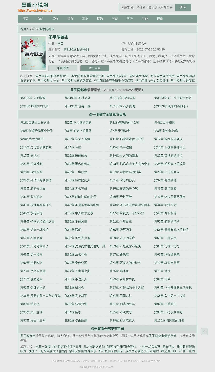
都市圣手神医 (139, 76)
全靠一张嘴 (43, 346)
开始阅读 (63, 68)
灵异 (130, 18)
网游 (100, 18)
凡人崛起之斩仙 (94, 346)
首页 (25, 18)
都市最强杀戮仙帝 (111, 351)
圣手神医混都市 (117, 76)
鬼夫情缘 (168, 346)
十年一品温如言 (149, 346)
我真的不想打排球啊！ (122, 346)
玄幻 (40, 18)
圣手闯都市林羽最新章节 (52, 76)
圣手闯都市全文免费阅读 (151, 80)
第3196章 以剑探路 (76, 49)
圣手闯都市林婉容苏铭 (76, 80)
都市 (70, 18)
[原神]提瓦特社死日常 (67, 346)
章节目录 (95, 68)
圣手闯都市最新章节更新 (88, 76)
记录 (160, 18)
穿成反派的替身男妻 (83, 351)
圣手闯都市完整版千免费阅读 (113, 80)
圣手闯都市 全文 (48, 80)
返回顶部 (204, 331)
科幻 (115, 18)
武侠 (55, 18)
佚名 (60, 43)
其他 (145, 18)
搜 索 (183, 7)
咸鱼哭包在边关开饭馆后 (142, 351)
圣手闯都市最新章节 (162, 335)
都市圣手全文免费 (162, 76)
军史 (85, 18)
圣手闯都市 (46, 29)
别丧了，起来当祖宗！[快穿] (47, 351)
